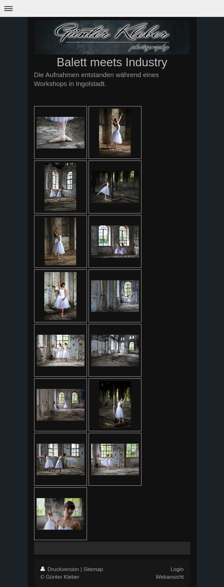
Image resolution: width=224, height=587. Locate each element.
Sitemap (93, 569)
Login (177, 569)
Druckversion (60, 569)
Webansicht (170, 577)
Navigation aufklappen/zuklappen (112, 8)
